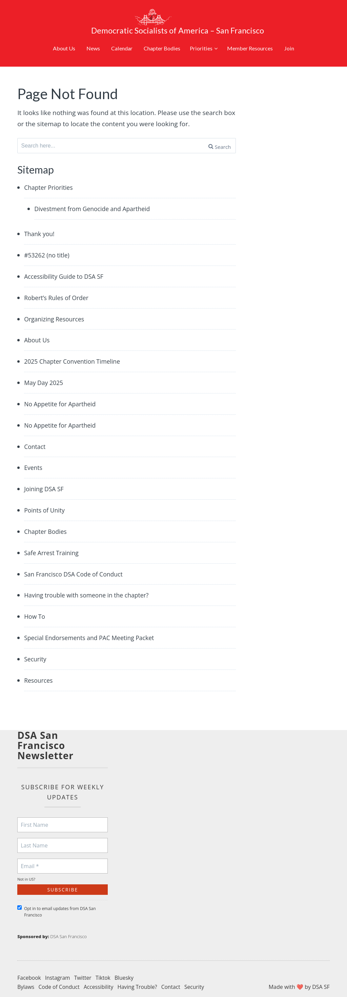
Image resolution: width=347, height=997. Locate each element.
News (84, 33)
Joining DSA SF (45, 478)
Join (301, 33)
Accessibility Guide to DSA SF (67, 264)
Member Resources (258, 33)
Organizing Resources (56, 307)
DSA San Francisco (68, 928)
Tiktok (105, 969)
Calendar (115, 33)
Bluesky (126, 969)
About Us (53, 33)
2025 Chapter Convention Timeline (76, 350)
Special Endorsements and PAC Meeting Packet (94, 628)
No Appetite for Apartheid (63, 393)
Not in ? (26, 870)
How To (35, 607)
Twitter (84, 969)
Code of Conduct (60, 978)
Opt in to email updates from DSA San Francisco (56, 903)
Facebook (29, 969)
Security (36, 649)
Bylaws (26, 978)
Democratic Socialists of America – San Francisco (192, 15)
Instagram (58, 969)
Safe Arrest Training (53, 543)
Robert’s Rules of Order (59, 285)
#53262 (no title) (48, 243)
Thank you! (40, 221)
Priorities (203, 33)
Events (34, 457)
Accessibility (100, 978)
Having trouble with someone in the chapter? (91, 585)
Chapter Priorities (50, 175)
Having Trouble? (140, 978)
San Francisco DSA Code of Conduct (77, 564)
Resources (39, 671)
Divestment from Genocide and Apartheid (96, 196)
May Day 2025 (45, 371)
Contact (35, 435)
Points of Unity (46, 500)
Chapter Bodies (159, 33)
